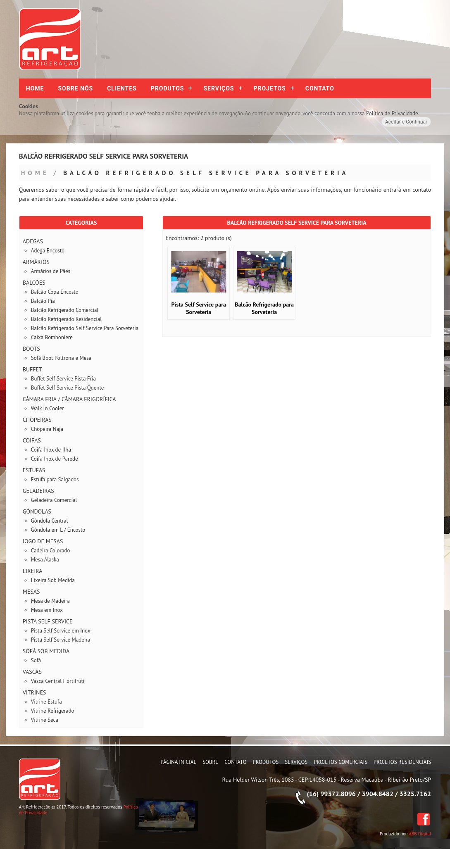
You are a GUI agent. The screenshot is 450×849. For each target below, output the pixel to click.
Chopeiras (37, 419)
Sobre (210, 762)
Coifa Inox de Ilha (51, 449)
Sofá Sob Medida (46, 651)
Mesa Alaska (45, 559)
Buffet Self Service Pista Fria (63, 378)
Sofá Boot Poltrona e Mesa (61, 357)
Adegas (33, 241)
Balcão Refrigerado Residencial (66, 319)
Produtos (167, 88)
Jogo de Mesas (43, 541)
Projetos (270, 88)
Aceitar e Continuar (406, 122)
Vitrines (34, 692)
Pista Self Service (48, 621)
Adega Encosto (47, 250)
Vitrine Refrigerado (52, 710)
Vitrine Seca (44, 719)
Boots (31, 348)
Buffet (32, 369)
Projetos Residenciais (402, 762)
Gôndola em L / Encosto (58, 529)
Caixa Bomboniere (52, 337)
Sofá (36, 660)
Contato (319, 88)
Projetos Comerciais (340, 762)
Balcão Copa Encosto (55, 291)
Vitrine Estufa (46, 701)
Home (35, 88)
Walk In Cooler (47, 408)
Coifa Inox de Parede (54, 458)
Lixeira (33, 571)
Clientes (122, 88)
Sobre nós (75, 88)
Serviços (218, 88)
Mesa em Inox (47, 610)
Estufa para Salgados (55, 479)
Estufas (34, 470)
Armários (36, 262)
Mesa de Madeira (50, 600)
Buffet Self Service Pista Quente (67, 387)
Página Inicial (179, 762)
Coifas (32, 440)
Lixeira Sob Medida (53, 580)
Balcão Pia (43, 300)
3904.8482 (377, 794)
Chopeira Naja (47, 429)
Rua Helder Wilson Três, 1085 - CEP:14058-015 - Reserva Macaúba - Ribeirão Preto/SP (326, 779)
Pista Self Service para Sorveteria (198, 308)
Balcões (34, 282)
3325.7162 (415, 794)
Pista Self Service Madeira (60, 639)
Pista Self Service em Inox (60, 630)
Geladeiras (38, 491)
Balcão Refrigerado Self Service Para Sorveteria (205, 173)
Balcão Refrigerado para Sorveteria (264, 308)
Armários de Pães (50, 271)
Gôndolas (37, 511)
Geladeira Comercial (54, 500)
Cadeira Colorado (50, 550)
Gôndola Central (49, 520)
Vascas (32, 671)
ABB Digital (420, 834)
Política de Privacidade (392, 113)
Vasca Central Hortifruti (58, 681)
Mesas (31, 591)
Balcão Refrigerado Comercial (64, 310)
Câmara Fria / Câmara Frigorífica (69, 399)
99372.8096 (338, 794)
